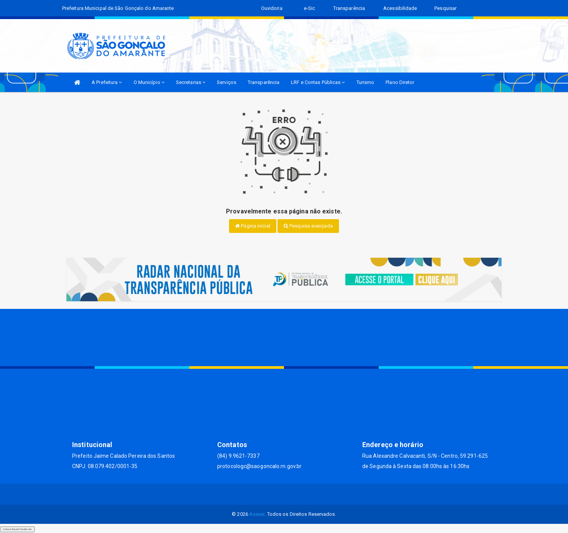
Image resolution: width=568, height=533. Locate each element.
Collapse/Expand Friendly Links (17, 529)
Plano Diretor (400, 82)
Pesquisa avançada (308, 226)
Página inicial (252, 226)
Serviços (226, 82)
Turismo (365, 82)
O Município (149, 82)
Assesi (257, 514)
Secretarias (190, 82)
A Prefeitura (107, 82)
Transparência (263, 82)
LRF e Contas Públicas (318, 82)
